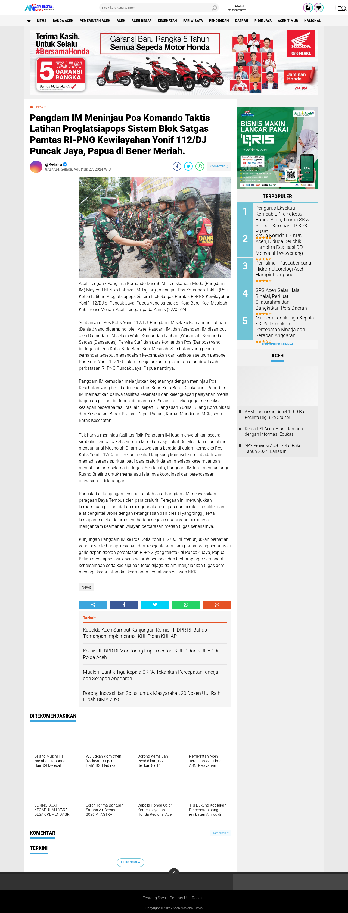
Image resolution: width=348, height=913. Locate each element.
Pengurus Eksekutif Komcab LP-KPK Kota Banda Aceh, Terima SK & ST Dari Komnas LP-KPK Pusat (283, 216)
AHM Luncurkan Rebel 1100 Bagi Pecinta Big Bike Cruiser (276, 414)
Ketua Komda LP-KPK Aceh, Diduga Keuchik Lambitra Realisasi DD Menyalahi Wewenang (282, 244)
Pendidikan (219, 20)
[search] (159, 7)
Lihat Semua (130, 862)
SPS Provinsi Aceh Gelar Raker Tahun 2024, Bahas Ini (274, 448)
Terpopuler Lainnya (277, 344)
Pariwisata (193, 20)
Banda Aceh (63, 20)
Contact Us (179, 898)
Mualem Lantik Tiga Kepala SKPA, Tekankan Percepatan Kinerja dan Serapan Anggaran (285, 323)
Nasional (312, 20)
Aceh (121, 20)
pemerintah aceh (95, 20)
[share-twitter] (188, 166)
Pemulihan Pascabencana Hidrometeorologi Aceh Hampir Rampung (281, 268)
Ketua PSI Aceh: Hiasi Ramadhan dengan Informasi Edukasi (276, 431)
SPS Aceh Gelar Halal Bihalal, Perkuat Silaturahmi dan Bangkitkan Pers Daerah (283, 296)
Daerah (241, 20)
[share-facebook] (177, 166)
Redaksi (198, 898)
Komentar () (219, 166)
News (41, 20)
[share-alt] (93, 605)
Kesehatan (167, 20)
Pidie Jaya (263, 20)
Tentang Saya (154, 898)
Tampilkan (220, 833)
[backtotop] (174, 873)
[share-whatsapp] (199, 166)
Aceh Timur (288, 20)
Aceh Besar (142, 20)
